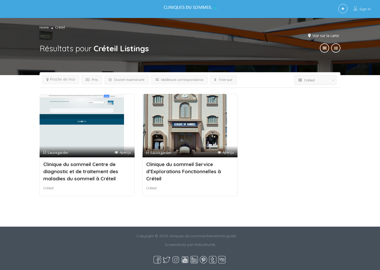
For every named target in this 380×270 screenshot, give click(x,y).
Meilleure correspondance (179, 79)
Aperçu (123, 152)
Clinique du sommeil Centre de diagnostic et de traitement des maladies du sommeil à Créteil (80, 171)
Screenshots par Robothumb (190, 244)
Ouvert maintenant (127, 79)
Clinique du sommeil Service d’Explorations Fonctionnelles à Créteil (183, 171)
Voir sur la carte (325, 35)
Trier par (223, 79)
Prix (92, 79)
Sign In (365, 9)
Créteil (48, 188)
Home (44, 27)
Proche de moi (60, 79)
